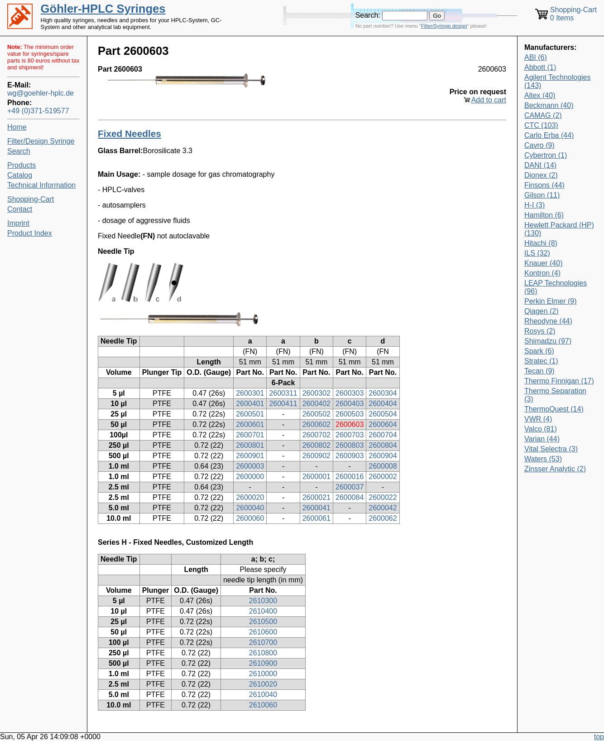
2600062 (383, 518)
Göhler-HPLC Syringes (103, 8)
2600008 (383, 466)
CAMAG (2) (543, 115)
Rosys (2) (539, 331)
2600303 (350, 393)
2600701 (250, 435)
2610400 (263, 611)
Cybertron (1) (545, 155)
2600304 (383, 393)
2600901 (250, 456)
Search (18, 151)
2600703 (350, 435)
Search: (367, 15)
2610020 (263, 684)
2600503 (350, 414)
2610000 (263, 674)
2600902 (316, 456)
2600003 (250, 466)
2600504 (383, 414)
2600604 (383, 424)
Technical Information (41, 185)
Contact (19, 209)
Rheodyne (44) (548, 321)
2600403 (350, 403)
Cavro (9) (539, 145)
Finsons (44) (544, 185)
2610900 (263, 663)
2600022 (383, 497)
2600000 (250, 476)
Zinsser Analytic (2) (555, 469)
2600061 (316, 518)
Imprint (18, 223)
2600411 (283, 403)
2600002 (383, 476)
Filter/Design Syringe (41, 141)
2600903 (350, 456)
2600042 (383, 508)
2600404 (383, 403)
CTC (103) (541, 125)
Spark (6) (539, 351)
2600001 (316, 476)
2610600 (263, 632)
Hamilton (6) (544, 215)
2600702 (316, 435)
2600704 (383, 435)
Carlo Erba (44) (549, 135)
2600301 (250, 393)
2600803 (350, 445)
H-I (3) (534, 205)
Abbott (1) (540, 67)
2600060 (250, 518)
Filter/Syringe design (444, 26)
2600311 (283, 393)
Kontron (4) (542, 273)
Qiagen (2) (541, 311)
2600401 (250, 403)
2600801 (250, 445)
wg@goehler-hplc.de (40, 93)
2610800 (263, 653)
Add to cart (488, 100)
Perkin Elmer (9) (550, 301)
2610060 (263, 705)
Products (21, 165)
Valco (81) (540, 429)
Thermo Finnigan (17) (559, 381)
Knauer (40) (543, 263)
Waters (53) (543, 459)
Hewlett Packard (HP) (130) (559, 229)
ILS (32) (537, 253)
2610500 (263, 621)
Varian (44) (542, 439)
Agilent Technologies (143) (557, 81)
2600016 (350, 476)
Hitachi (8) (540, 243)
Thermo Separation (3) (555, 395)
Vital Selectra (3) (551, 449)
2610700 (263, 642)
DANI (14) (540, 165)
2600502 (316, 414)
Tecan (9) (539, 371)
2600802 (316, 445)
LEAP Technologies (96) (555, 287)
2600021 (316, 497)
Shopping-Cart (30, 199)
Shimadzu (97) (547, 341)
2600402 (316, 403)
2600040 (250, 508)
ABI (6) (535, 57)
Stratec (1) (541, 361)
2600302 (316, 393)
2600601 (250, 424)
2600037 (350, 487)
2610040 (263, 694)
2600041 (316, 508)
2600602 (316, 424)
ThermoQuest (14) (554, 409)
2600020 (250, 497)
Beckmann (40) (549, 105)
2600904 (383, 456)
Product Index (29, 233)
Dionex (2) (541, 175)
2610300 (263, 601)
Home (17, 127)
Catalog (19, 175)
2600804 (383, 445)
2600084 (350, 497)
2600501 (250, 414)
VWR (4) (538, 419)
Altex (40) (539, 95)
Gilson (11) (542, 195)
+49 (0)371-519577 (38, 111)
